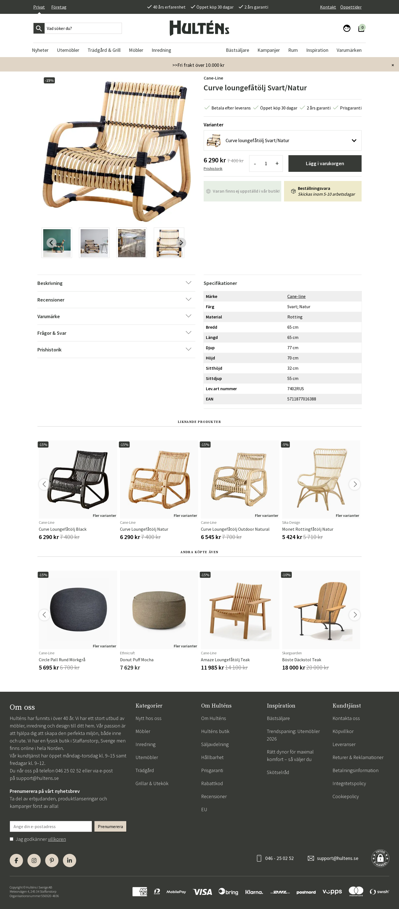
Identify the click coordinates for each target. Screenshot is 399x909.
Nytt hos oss (148, 718)
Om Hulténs (213, 718)
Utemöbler (146, 757)
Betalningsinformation (355, 770)
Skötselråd (278, 772)
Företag (58, 7)
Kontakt (328, 7)
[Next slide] (181, 243)
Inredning (145, 744)
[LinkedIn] (69, 860)
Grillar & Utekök (151, 783)
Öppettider (351, 7)
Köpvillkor (343, 731)
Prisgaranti (212, 770)
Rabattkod (212, 783)
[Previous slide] (52, 243)
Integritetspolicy (349, 783)
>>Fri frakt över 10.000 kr (198, 65)
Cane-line (213, 78)
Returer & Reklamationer (357, 757)
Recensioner (214, 796)
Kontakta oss (346, 718)
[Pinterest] (51, 860)
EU (204, 809)
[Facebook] (16, 860)
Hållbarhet (212, 757)
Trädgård (144, 770)
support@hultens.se (37, 778)
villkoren (57, 839)
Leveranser (343, 744)
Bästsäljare (278, 718)
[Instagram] (34, 860)
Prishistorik (213, 168)
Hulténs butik (215, 731)
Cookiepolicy (345, 796)
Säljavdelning (215, 744)
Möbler (142, 731)
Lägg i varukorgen (325, 163)
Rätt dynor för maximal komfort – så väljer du (290, 755)
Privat (39, 7)
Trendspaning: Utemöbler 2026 (293, 735)
